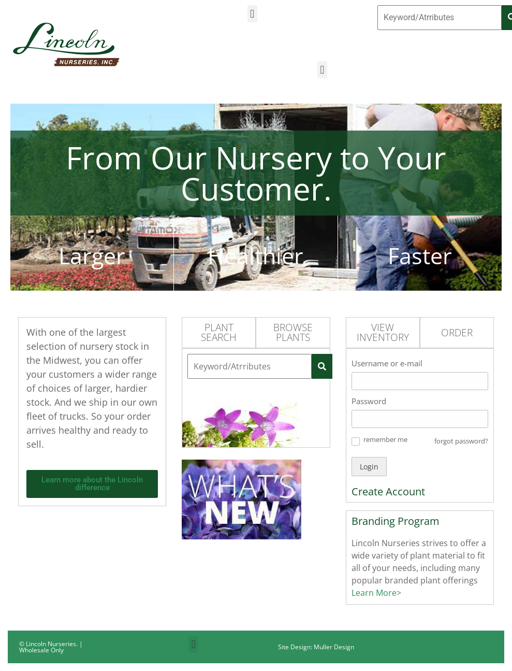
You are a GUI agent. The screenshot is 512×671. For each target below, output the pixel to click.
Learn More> (376, 592)
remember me (385, 439)
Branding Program (396, 521)
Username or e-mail (387, 363)
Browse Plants (293, 332)
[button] (252, 13)
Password (369, 401)
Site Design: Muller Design (316, 647)
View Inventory (383, 332)
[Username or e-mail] (420, 381)
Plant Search (219, 332)
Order (457, 332)
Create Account (388, 491)
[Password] (420, 419)
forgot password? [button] (461, 441)
